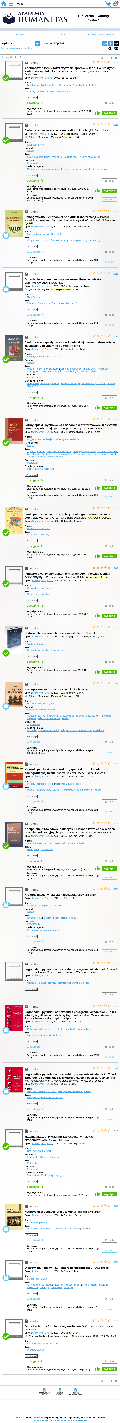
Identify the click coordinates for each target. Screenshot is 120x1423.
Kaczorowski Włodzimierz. (43, 1343)
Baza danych (92, 716)
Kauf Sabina (36, 144)
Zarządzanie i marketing (95, 169)
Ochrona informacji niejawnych (42, 716)
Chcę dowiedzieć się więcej (46, 1420)
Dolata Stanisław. (38, 528)
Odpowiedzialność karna (72, 716)
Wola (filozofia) (89, 1285)
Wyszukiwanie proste (11, 48)
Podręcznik (32, 163)
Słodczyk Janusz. (36, 644)
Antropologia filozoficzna (39, 1285)
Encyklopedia (34, 924)
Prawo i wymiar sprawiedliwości (43, 730)
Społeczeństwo (83, 790)
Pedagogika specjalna (84, 451)
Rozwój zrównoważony (47, 369)
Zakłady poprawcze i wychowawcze (91, 454)
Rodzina (86, 1228)
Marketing (57, 157)
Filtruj (22, 57)
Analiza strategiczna (90, 157)
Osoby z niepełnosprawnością (57, 454)
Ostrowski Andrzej (39, 1151)
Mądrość (68, 1285)
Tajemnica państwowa (49, 718)
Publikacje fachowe (45, 709)
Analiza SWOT (90, 369)
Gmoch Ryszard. (40, 843)
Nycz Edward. (34, 297)
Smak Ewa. (37, 1222)
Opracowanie (33, 724)
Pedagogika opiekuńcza (59, 451)
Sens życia (56, 1287)
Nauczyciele (33, 849)
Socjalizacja (44, 303)
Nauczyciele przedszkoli (39, 1228)
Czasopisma (60, 34)
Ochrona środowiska (70, 369)
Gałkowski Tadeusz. (42, 983)
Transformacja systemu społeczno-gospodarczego (76, 240)
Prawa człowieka (35, 1350)
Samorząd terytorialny (38, 534)
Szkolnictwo (47, 849)
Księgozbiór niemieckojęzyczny (99, 34)
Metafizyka (32, 1287)
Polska (93, 371)
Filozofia (57, 1285)
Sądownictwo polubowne (58, 91)
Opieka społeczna (36, 451)
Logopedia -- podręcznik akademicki (45, 1035)
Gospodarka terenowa (38, 240)
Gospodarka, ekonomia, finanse (43, 169)
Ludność (96, 790)
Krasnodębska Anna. (69, 843)
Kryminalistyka (34, 918)
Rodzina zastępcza (56, 456)
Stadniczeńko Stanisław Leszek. (77, 85)
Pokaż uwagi (31, 97)
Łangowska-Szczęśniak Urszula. (46, 234)
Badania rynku (71, 157)
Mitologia (68, 1287)
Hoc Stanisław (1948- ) (41, 703)
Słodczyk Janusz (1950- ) (44, 356)
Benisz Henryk (37, 1278)
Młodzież (31, 303)
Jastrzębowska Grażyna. (74, 983)
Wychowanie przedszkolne (66, 1228)
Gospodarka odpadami (53, 371)
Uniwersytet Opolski (42, 78)
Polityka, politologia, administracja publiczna (83, 383)
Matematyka (33, 1163)
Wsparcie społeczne (107, 451)
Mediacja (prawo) (35, 91)
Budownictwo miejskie (38, 650)
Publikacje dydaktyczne (48, 1157)
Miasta (30, 369)
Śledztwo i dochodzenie (55, 918)
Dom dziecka (33, 454)
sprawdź (109, 199)
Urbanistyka (57, 650)
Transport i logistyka (71, 169)
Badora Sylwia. (66, 439)
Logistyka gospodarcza (38, 157)
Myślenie (103, 1285)
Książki (20, 34)
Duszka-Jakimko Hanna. (42, 85)
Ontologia (45, 1287)
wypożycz (109, 113)
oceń (116, 62)
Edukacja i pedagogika (52, 1175)
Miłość (77, 1285)
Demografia (68, 790)
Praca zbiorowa (35, 377)
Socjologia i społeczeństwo (40, 469)
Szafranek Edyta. (68, 784)
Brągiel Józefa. (40, 439)
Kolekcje (28, 48)
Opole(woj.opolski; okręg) (64, 303)
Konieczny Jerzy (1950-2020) (44, 905)
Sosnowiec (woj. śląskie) (48, 790)
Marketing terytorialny (77, 371)
